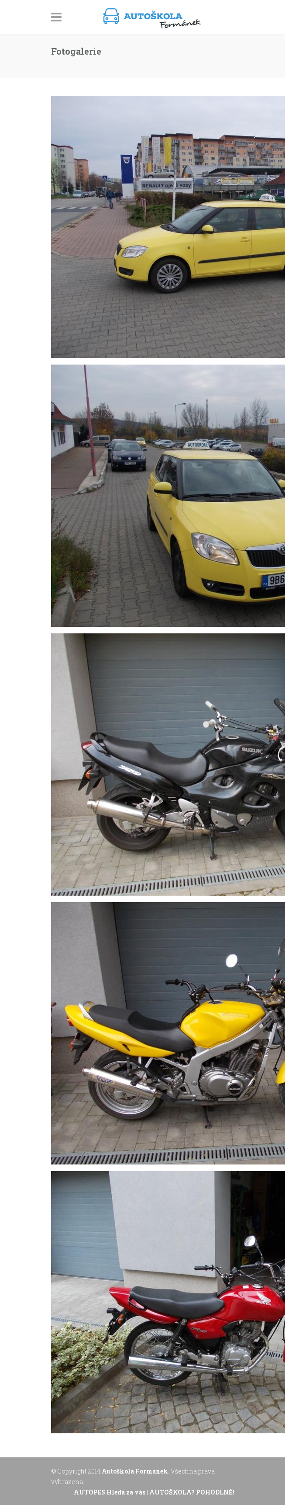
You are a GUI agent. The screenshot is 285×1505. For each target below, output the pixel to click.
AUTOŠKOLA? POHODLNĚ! (191, 1492)
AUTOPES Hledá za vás (110, 1492)
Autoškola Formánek (135, 1471)
